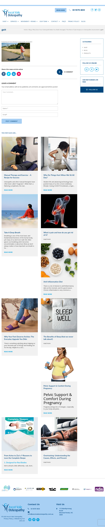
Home (26, 30)
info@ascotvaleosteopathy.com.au (40, 513)
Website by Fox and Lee (19, 520)
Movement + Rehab (29, 21)
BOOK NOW (61, 10)
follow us (92, 90)
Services (14, 21)
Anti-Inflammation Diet (53, 282)
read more (8, 190)
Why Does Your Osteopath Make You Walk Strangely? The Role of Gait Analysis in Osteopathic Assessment (66, 30)
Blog (83, 21)
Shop (5, 21)
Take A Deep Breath (12, 232)
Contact (55, 21)
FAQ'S (64, 21)
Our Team (44, 21)
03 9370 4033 (34, 509)
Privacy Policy (73, 21)
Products (87, 53)
